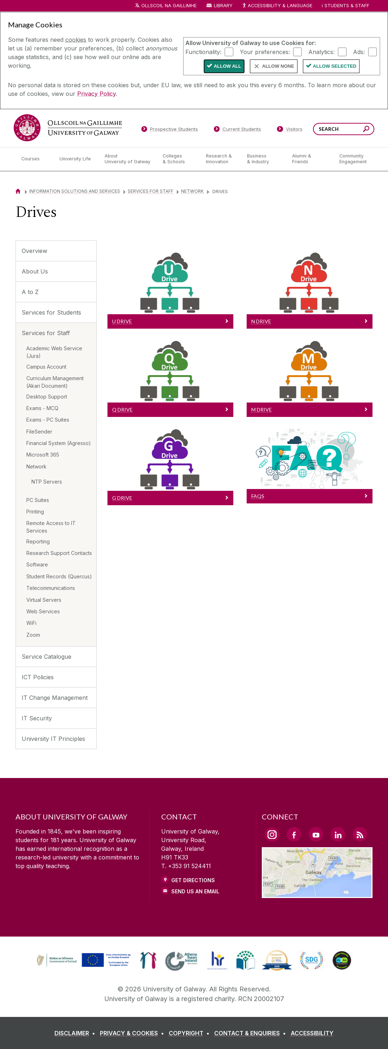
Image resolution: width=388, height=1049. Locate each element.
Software (37, 564)
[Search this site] (366, 130)
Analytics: (321, 51)
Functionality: (203, 51)
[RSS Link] (360, 834)
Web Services (43, 611)
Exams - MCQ (42, 408)
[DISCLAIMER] (76, 1033)
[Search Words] (343, 129)
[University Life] (76, 158)
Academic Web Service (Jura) (54, 352)
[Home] (18, 191)
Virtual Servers (43, 600)
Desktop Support (46, 397)
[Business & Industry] (263, 158)
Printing (35, 511)
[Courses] (35, 158)
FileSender (39, 431)
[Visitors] (289, 130)
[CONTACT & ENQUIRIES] (251, 1033)
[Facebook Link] (294, 834)
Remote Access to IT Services (51, 527)
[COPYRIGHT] (190, 1033)
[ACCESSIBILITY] (312, 1033)
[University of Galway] (68, 127)
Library (223, 5)
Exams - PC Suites (47, 420)
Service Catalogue (46, 656)
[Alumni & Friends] (310, 158)
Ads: (359, 51)
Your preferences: (265, 51)
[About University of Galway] (128, 158)
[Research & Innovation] (220, 158)
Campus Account (46, 367)
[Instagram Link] (272, 834)
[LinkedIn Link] (338, 834)
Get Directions (193, 880)
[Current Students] (237, 130)
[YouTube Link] (316, 834)
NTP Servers (46, 482)
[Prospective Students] (169, 130)
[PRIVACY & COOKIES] (133, 1033)
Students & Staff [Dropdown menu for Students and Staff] (347, 5)
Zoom (33, 635)
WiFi (31, 623)
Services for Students (51, 312)
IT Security (37, 718)
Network (192, 191)
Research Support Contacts (59, 553)
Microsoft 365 (42, 455)
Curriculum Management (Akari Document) (55, 382)
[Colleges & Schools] (178, 158)
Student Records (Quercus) (59, 576)
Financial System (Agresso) (58, 443)
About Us (35, 271)
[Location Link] (317, 893)
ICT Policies (38, 677)
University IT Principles (53, 738)
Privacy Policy (96, 93)
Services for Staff (150, 191)
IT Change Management (55, 697)
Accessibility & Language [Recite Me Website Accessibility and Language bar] (277, 6)
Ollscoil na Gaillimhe (169, 5)
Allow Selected (335, 66)
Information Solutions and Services (74, 191)
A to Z (30, 291)
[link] (82, 960)
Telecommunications (50, 588)
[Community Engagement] (353, 158)
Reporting (38, 541)
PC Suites (37, 500)
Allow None (278, 66)
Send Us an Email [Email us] (195, 891)
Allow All (227, 66)
